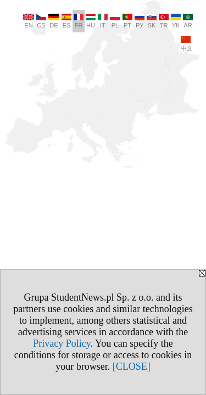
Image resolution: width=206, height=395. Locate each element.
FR (78, 21)
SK (152, 21)
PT (127, 21)
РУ (139, 21)
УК (176, 21)
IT (103, 21)
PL (115, 21)
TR (164, 21)
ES (66, 21)
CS (41, 21)
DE (53, 21)
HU (91, 21)
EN (28, 21)
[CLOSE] (132, 366)
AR (188, 21)
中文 (187, 44)
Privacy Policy (61, 343)
